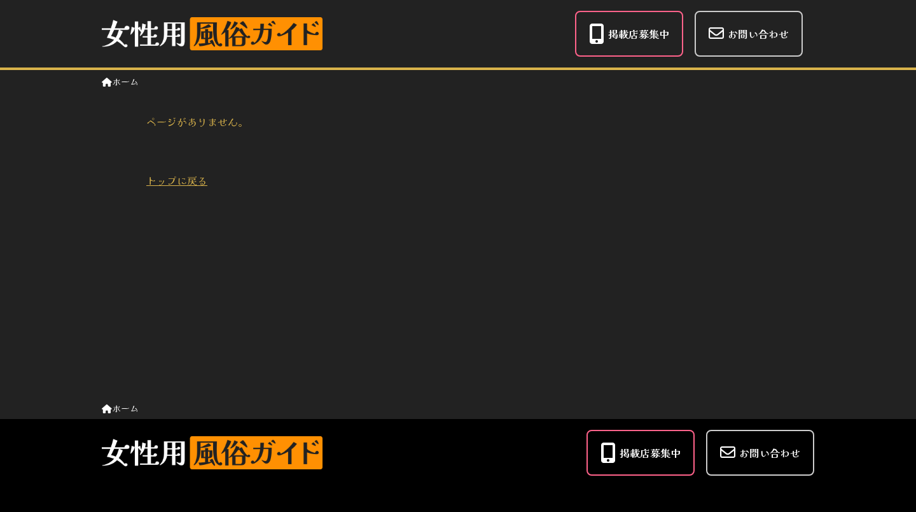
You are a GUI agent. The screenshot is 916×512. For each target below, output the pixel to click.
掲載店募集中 (629, 34)
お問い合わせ (749, 33)
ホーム (120, 81)
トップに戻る (176, 180)
